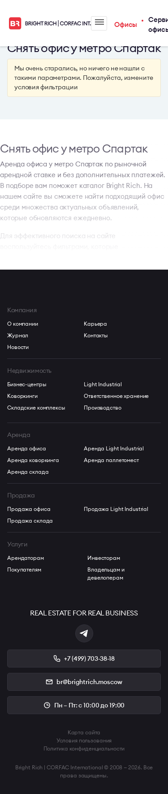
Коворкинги (22, 396)
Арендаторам (25, 557)
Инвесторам (103, 557)
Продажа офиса (28, 509)
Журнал (17, 335)
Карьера (95, 323)
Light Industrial (103, 384)
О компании (22, 323)
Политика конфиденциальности (84, 748)
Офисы (125, 24)
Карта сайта (84, 732)
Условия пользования (84, 740)
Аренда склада (27, 471)
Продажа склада (30, 520)
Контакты (96, 335)
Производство (102, 407)
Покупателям (24, 569)
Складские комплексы (36, 407)
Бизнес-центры (26, 384)
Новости (18, 347)
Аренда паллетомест (111, 460)
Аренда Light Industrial (114, 448)
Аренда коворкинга (33, 460)
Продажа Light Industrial (116, 509)
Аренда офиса (26, 448)
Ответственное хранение (116, 396)
